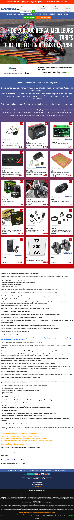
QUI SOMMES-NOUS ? (22, 471)
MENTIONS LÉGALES (51, 471)
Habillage (29, 14)
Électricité (52, 14)
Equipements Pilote (11, 14)
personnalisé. (16, 335)
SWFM (48, 480)
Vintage (66, 14)
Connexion (55, 10)
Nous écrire (67, 11)
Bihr (27, 304)
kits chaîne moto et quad (15, 363)
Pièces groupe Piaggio (29, 17)
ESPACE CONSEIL (12, 471)
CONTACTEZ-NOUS (61, 471)
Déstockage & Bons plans (43, 17)
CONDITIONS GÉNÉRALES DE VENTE (37, 471)
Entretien (59, 14)
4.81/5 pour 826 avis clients (37, 483)
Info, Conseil (67, 8)
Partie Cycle (37, 14)
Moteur (45, 14)
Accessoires (21, 14)
